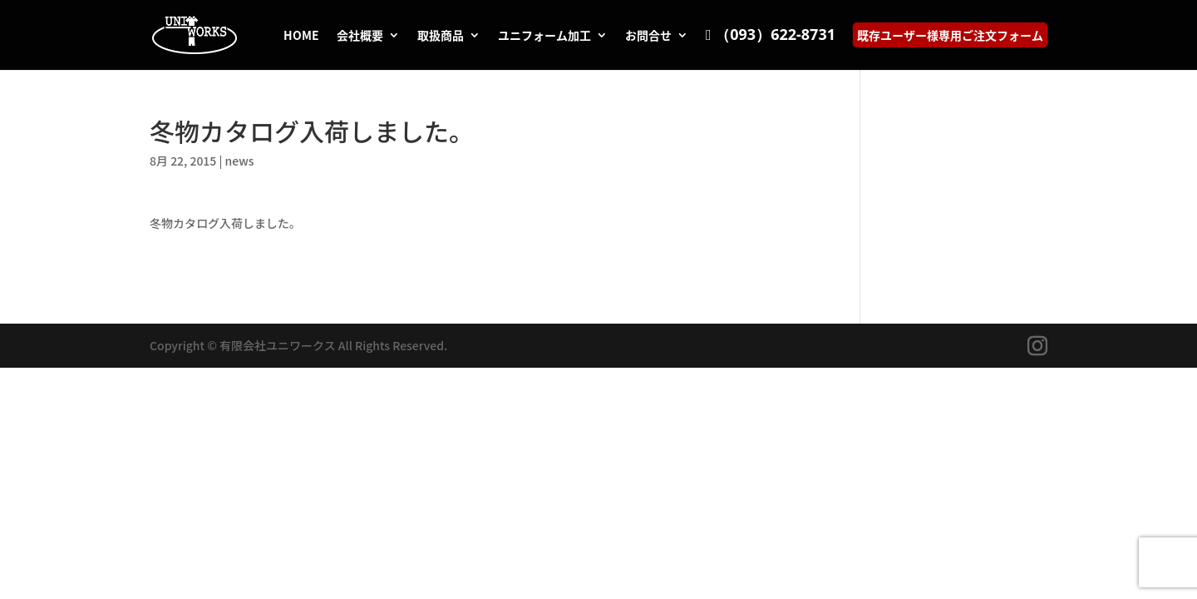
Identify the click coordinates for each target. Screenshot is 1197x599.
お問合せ (648, 36)
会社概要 (360, 36)
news (239, 160)
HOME (301, 36)
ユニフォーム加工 (544, 36)
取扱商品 (440, 36)
